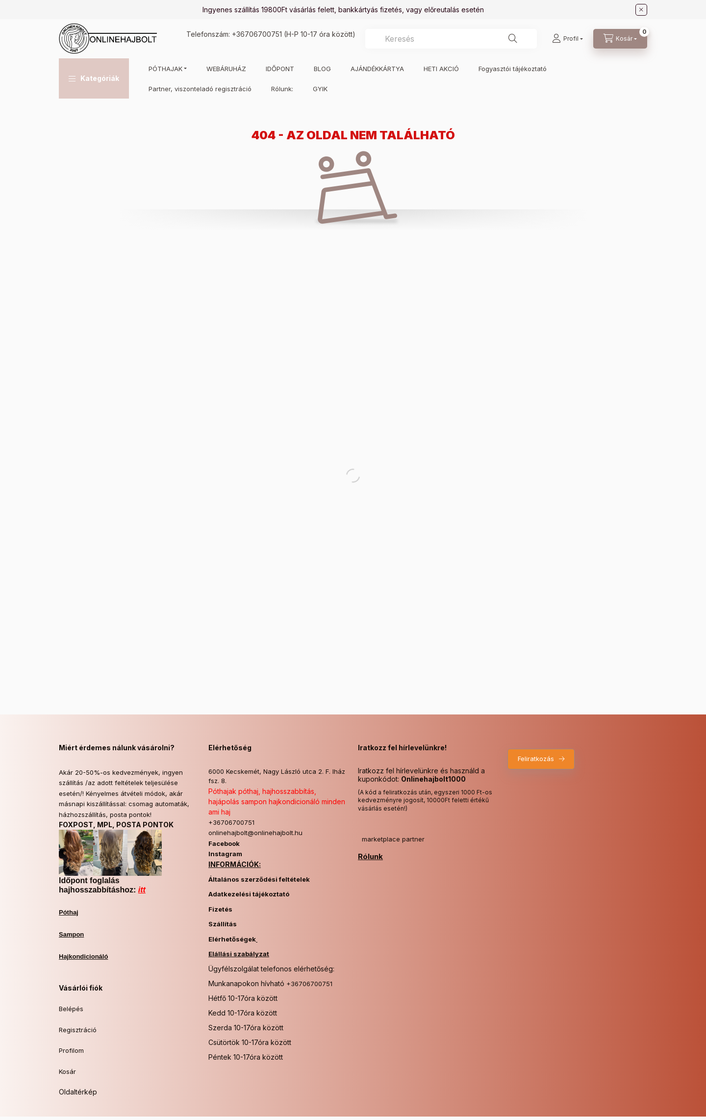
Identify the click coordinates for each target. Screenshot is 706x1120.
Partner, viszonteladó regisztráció (200, 89)
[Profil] (567, 39)
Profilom (71, 1050)
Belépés (71, 1009)
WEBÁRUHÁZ (226, 69)
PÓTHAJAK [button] (165, 69)
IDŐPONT (280, 69)
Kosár (67, 1071)
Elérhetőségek (232, 939)
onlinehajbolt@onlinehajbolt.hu (255, 833)
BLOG (322, 69)
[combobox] (451, 39)
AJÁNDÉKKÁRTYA (377, 69)
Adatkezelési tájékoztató (248, 894)
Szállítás (222, 924)
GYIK (320, 89)
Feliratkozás (536, 759)
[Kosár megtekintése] (620, 39)
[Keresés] (513, 38)
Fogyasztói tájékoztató (513, 69)
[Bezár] (641, 10)
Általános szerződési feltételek (259, 879)
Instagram (225, 854)
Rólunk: (282, 89)
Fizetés (220, 909)
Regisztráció (78, 1030)
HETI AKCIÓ (441, 69)
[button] (94, 78)
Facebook (224, 843)
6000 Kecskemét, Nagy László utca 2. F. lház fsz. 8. (276, 776)
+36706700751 (257, 34)
